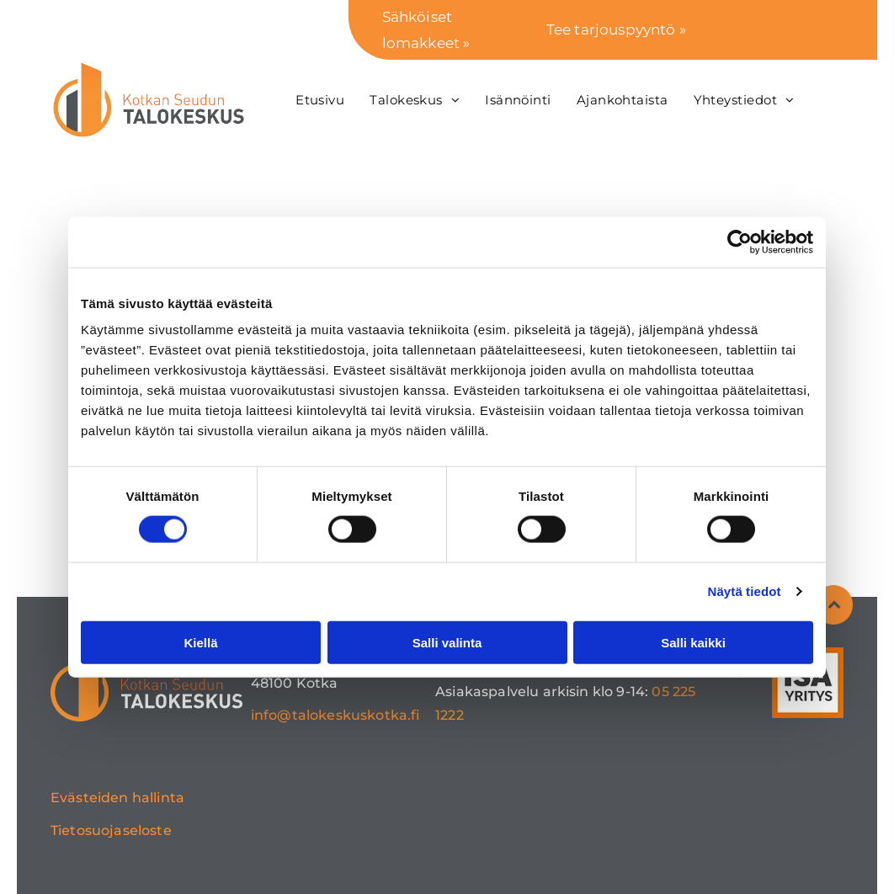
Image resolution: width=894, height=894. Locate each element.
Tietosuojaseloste (111, 830)
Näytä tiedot (744, 591)
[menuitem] (320, 100)
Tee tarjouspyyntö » (616, 29)
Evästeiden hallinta (117, 798)
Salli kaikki (693, 642)
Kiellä (200, 642)
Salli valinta (447, 642)
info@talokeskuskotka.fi (335, 715)
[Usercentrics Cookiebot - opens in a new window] (739, 241)
